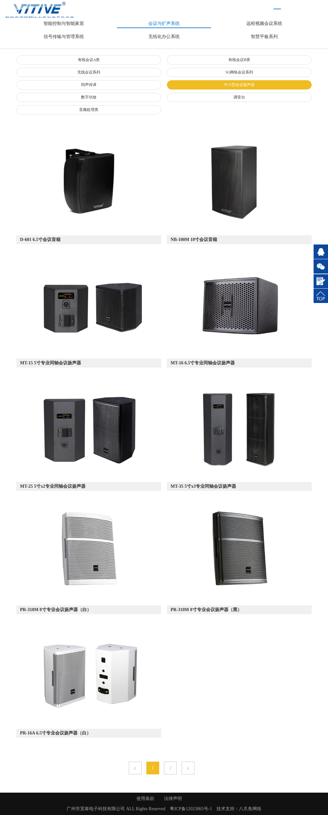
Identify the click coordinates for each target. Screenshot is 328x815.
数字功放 (88, 97)
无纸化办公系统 (164, 36)
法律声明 (173, 798)
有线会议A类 (89, 60)
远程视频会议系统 (264, 23)
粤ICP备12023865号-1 (191, 808)
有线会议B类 (239, 60)
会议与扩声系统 (164, 23)
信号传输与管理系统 (64, 36)
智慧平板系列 (264, 36)
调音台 (239, 97)
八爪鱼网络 (250, 808)
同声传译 (88, 84)
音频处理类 (88, 109)
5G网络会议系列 (239, 72)
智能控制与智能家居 (64, 23)
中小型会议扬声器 (239, 84)
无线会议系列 (88, 72)
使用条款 (145, 798)
